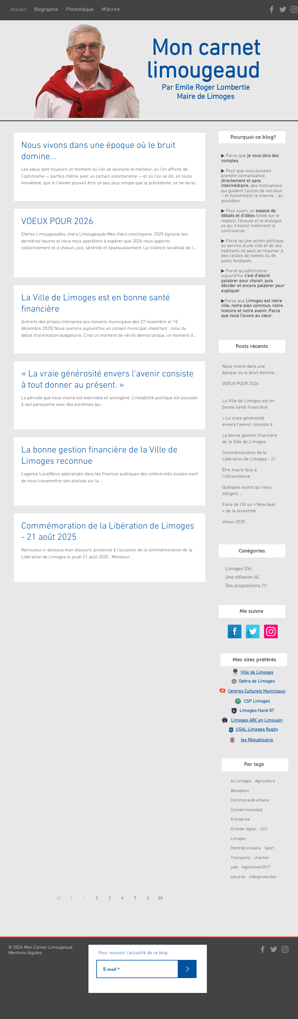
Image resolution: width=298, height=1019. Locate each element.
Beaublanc (240, 790)
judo (234, 867)
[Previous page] (71, 898)
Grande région (244, 829)
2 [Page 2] (97, 898)
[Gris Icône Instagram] (285, 949)
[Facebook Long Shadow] (234, 631)
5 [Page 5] (135, 898)
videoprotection (262, 877)
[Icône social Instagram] (271, 631)
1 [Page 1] (84, 898)
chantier (261, 857)
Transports (240, 857)
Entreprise (240, 819)
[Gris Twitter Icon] (282, 9)
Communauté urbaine (250, 800)
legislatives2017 (256, 867)
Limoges (238, 838)
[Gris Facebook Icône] (271, 9)
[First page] (58, 898)
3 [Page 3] (109, 898)
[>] (187, 969)
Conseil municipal (247, 810)
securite (238, 877)
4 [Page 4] (122, 898)
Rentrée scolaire (246, 848)
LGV (263, 829)
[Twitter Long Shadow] (253, 631)
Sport (269, 848)
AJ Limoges (241, 781)
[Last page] (160, 898)
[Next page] (147, 898)
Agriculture (265, 781)
